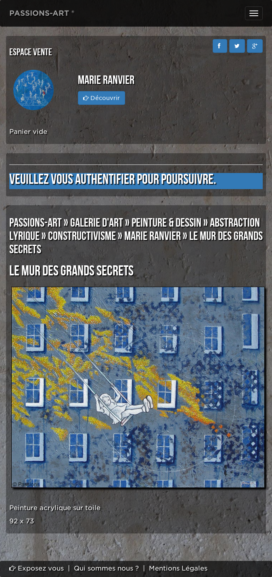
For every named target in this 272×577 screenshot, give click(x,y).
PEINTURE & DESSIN (166, 223)
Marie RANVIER (152, 236)
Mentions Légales (178, 568)
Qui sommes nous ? (106, 568)
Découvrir (101, 98)
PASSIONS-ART (35, 223)
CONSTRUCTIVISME (82, 236)
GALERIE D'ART (96, 223)
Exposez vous (36, 568)
